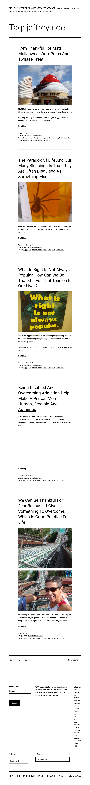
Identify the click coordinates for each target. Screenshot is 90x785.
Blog (24, 126)
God (35, 138)
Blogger (25, 138)
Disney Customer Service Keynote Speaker (32, 8)
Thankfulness (22, 140)
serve (66, 138)
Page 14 (27, 660)
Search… (12, 691)
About (66, 8)
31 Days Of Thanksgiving (35, 135)
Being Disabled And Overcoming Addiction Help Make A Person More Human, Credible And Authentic (43, 398)
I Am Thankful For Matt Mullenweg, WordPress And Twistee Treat (44, 54)
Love (46, 138)
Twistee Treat (31, 140)
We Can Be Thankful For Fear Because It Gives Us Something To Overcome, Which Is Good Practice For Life (43, 511)
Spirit (69, 138)
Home (59, 8)
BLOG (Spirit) (76, 8)
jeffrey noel (40, 138)
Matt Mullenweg (54, 138)
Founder (31, 138)
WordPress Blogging (42, 140)
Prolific (61, 138)
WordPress (77, 776)
